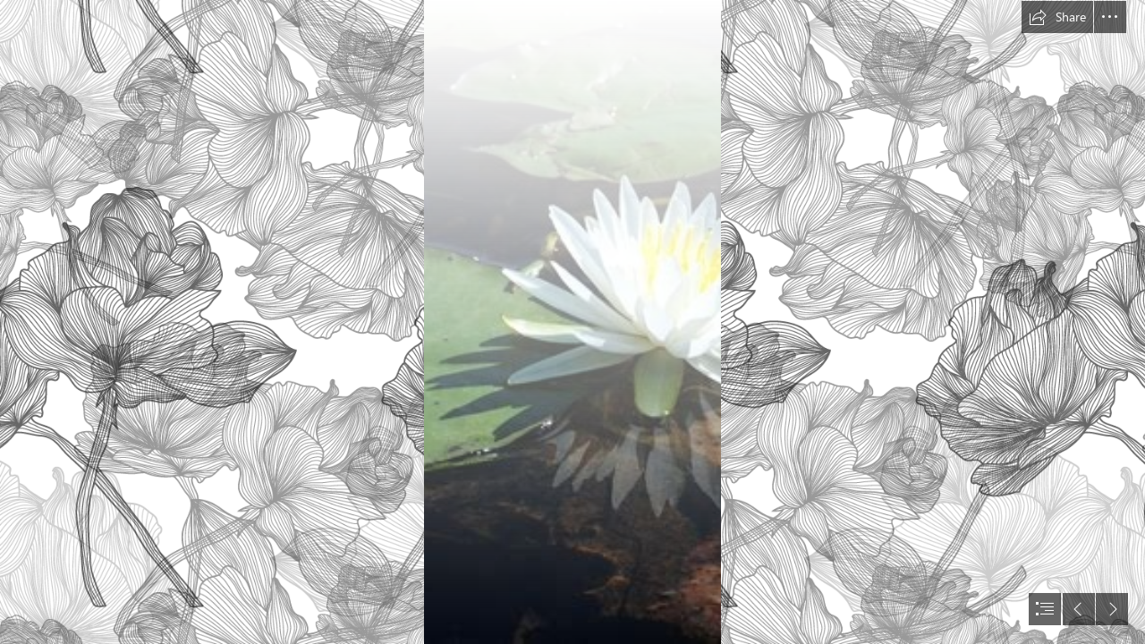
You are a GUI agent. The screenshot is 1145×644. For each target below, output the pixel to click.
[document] (572, 322)
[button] (1057, 17)
